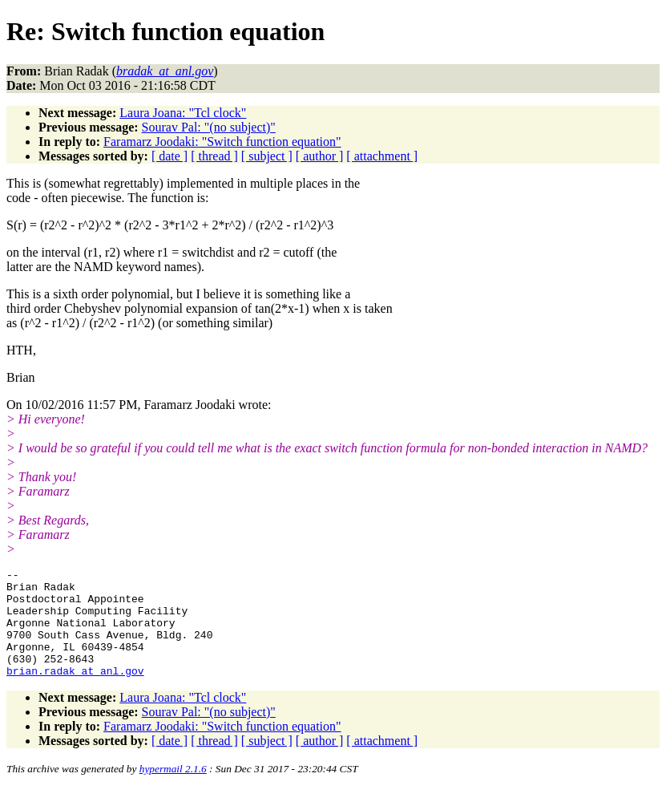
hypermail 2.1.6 (173, 790)
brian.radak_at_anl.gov (75, 692)
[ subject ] (267, 156)
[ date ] (169, 156)
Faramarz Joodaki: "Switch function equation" (222, 141)
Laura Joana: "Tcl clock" (182, 112)
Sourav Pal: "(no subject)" (209, 127)
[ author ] (320, 156)
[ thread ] (214, 156)
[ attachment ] (382, 156)
